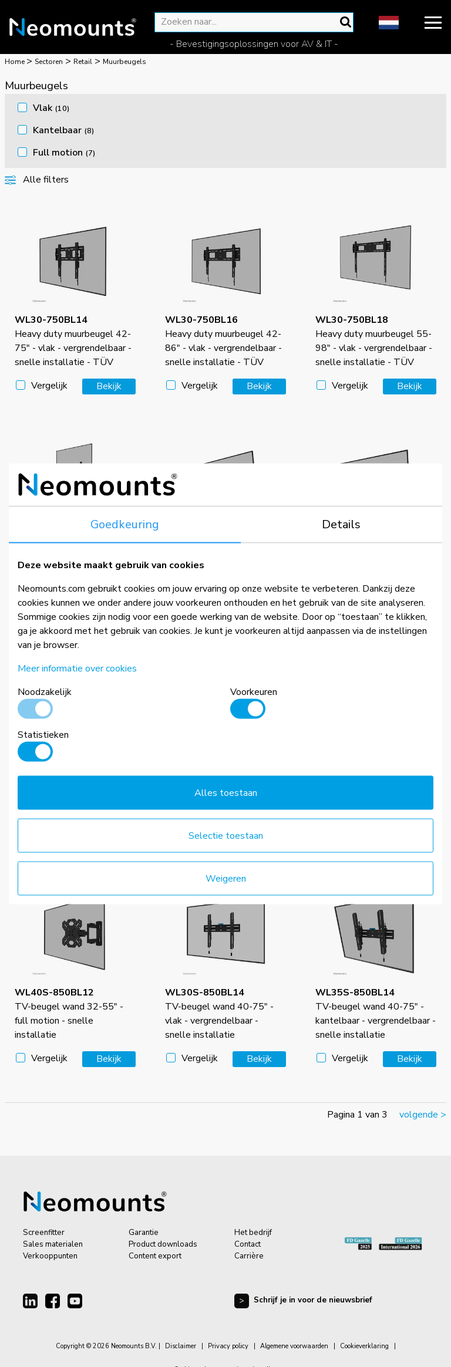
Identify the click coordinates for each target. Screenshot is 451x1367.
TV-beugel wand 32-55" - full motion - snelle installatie (69, 1013)
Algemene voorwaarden (294, 1346)
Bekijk (109, 386)
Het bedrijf (253, 1232)
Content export (155, 1256)
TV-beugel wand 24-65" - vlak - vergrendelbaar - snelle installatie (219, 789)
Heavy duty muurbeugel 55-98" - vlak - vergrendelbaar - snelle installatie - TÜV (373, 341)
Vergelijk (49, 385)
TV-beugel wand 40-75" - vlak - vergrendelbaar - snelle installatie (219, 1013)
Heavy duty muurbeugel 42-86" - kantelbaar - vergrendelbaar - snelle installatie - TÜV (373, 565)
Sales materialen (53, 1244)
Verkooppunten (50, 1256)
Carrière (249, 1256)
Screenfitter (44, 1232)
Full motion (64, 152)
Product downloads (163, 1244)
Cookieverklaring (364, 1346)
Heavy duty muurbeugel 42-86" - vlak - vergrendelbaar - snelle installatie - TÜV (223, 341)
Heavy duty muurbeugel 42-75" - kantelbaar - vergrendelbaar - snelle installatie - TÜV (223, 565)
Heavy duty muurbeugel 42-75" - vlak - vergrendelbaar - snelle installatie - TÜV (73, 341)
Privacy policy (228, 1346)
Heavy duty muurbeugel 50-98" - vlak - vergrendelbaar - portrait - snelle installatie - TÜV (73, 565)
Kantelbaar (63, 130)
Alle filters (37, 179)
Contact (247, 1244)
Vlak (51, 108)
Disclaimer (180, 1346)
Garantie (144, 1232)
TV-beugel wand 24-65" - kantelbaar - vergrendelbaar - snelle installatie (375, 789)
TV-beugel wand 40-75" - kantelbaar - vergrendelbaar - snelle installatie (375, 1013)
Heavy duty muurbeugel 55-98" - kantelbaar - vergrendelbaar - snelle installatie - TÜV (73, 790)
